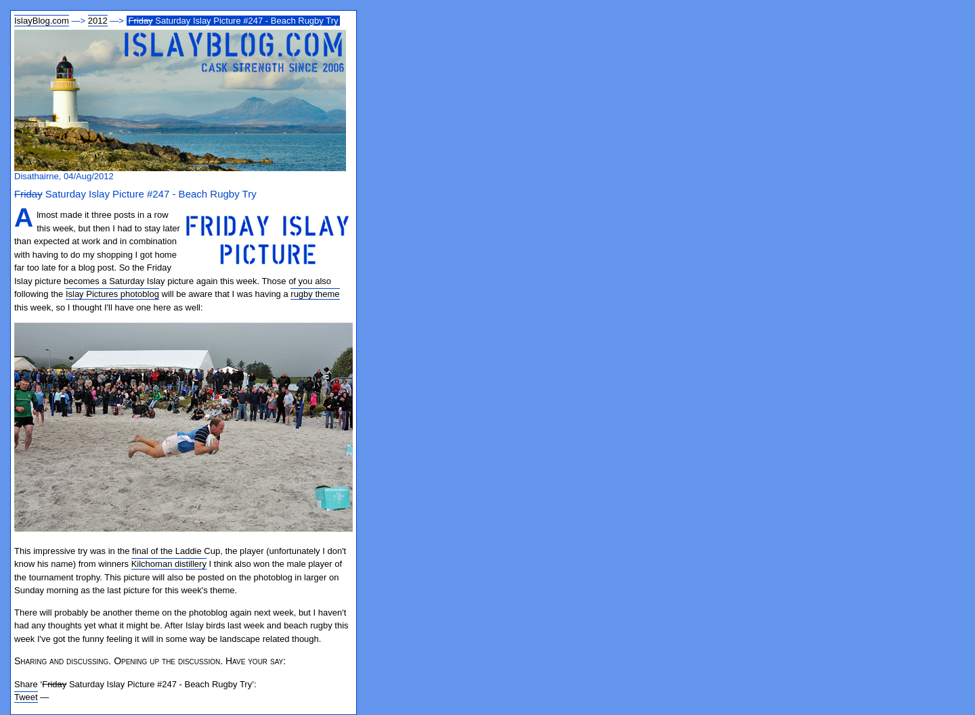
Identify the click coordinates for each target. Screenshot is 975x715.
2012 (98, 21)
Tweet (26, 697)
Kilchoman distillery (169, 564)
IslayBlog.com (41, 21)
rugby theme (314, 294)
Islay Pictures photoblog (112, 294)
